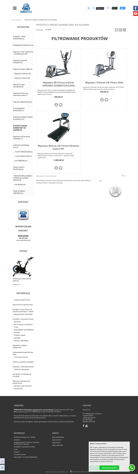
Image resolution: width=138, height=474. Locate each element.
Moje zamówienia (58, 437)
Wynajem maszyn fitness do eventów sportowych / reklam (23, 310)
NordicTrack (18, 388)
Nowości (17, 440)
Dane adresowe (57, 445)
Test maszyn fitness (21, 357)
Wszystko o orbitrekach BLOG (23, 367)
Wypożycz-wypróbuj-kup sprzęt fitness (21, 382)
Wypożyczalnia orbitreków (23, 314)
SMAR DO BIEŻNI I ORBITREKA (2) (19, 192)
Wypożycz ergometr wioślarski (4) (20, 61)
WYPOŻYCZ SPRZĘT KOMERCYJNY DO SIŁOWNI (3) (20, 128)
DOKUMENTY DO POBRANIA (24, 330)
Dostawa (17, 338)
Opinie (23, 251)
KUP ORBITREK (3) (21, 161)
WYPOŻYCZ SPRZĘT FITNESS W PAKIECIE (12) (23, 118)
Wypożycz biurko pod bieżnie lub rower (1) (20, 94)
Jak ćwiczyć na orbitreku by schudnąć (22, 375)
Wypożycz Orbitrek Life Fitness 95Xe (104, 82)
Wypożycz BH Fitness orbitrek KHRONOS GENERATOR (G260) (58, 84)
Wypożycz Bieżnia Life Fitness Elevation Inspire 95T (58, 147)
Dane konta (56, 442)
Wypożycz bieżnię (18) (22, 78)
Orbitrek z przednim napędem (23, 362)
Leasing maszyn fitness (22, 300)
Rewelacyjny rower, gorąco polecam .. (22, 280)
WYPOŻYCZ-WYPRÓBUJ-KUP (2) (21, 146)
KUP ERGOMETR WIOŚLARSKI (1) (18, 109)
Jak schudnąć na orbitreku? (23, 324)
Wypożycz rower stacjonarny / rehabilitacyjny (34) (23, 53)
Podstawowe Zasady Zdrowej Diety (23, 353)
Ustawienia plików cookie (81, 471)
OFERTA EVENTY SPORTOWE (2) (18, 168)
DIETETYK (17, 322)
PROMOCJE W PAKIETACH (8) (23, 45)
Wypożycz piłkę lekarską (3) (22, 102)
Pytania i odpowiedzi (21, 340)
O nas (16, 327)
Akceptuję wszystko (109, 468)
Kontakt (17, 332)
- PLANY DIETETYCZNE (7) (23, 156)
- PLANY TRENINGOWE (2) (23, 152)
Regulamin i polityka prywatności (20, 346)
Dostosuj (94, 467)
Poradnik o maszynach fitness (23, 319)
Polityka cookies (19, 335)
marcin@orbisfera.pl (23, 240)
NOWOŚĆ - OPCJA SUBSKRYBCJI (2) (19, 37)
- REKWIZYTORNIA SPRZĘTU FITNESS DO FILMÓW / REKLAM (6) (22, 178)
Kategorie (23, 27)
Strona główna (16, 20)
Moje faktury (56, 440)
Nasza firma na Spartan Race (23, 305)
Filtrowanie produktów (80, 38)
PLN (115, 8)
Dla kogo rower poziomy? (23, 386)
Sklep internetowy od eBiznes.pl (56, 472)
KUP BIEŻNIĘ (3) (20, 184)
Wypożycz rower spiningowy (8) (19, 85)
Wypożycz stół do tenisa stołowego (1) (21, 137)
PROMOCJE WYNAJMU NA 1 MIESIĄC (25, 437)
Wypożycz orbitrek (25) (23, 73)
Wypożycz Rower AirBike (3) (22, 69)
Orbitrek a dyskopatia (21, 369)
